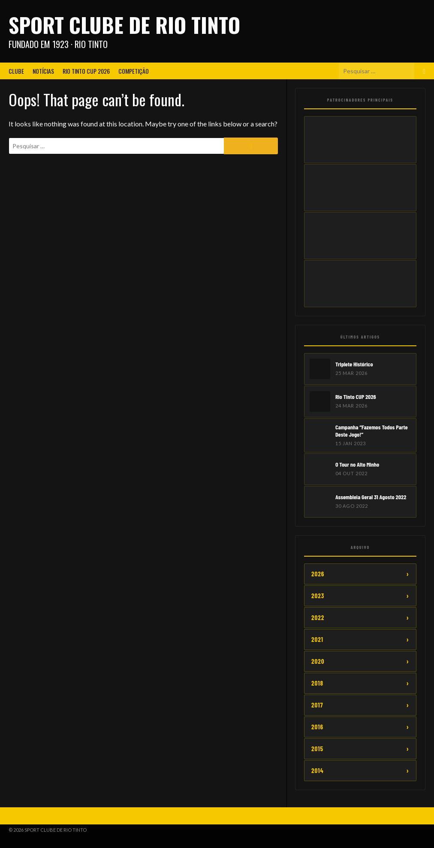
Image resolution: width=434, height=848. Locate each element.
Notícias (43, 70)
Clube (16, 70)
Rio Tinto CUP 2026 (86, 70)
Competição (133, 70)
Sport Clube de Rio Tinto (124, 24)
